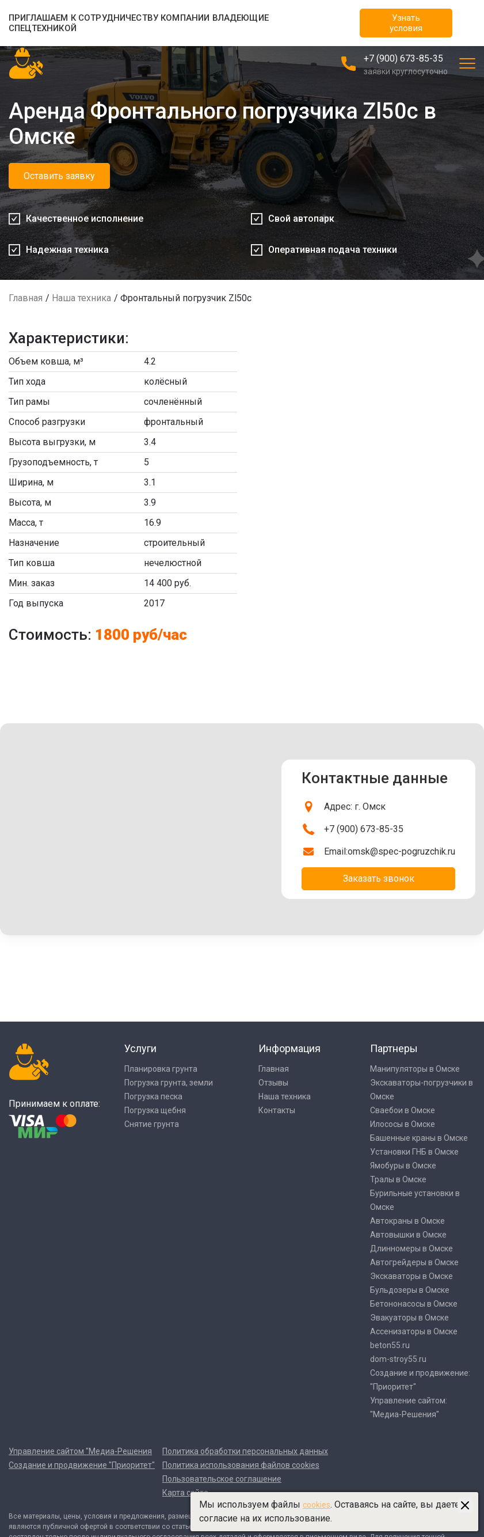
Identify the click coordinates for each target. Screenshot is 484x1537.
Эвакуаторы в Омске (409, 1317)
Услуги (140, 1048)
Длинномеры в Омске (411, 1248)
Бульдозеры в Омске (409, 1290)
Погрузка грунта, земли (168, 1082)
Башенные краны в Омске (419, 1138)
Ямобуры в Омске (403, 1165)
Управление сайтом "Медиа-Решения (80, 1451)
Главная (26, 298)
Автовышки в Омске (408, 1234)
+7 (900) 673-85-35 (403, 58)
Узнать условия (406, 23)
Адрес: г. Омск (355, 806)
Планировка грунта (160, 1068)
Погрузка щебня (155, 1110)
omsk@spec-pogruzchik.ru (401, 851)
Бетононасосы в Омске (414, 1303)
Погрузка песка (153, 1096)
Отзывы (273, 1082)
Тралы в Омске (398, 1179)
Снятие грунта (151, 1124)
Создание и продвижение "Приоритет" (82, 1465)
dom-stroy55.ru (398, 1359)
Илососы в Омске (402, 1124)
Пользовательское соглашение (221, 1478)
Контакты (276, 1110)
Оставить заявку (59, 175)
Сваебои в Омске (402, 1110)
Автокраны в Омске (407, 1220)
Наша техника (81, 298)
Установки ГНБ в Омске (414, 1151)
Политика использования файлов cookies (240, 1465)
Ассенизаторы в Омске (414, 1331)
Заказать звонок (378, 878)
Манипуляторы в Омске (415, 1068)
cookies (316, 1504)
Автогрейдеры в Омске (414, 1262)
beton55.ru (390, 1345)
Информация (289, 1048)
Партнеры (394, 1048)
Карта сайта (185, 1492)
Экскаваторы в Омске (411, 1276)
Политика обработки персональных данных (245, 1451)
